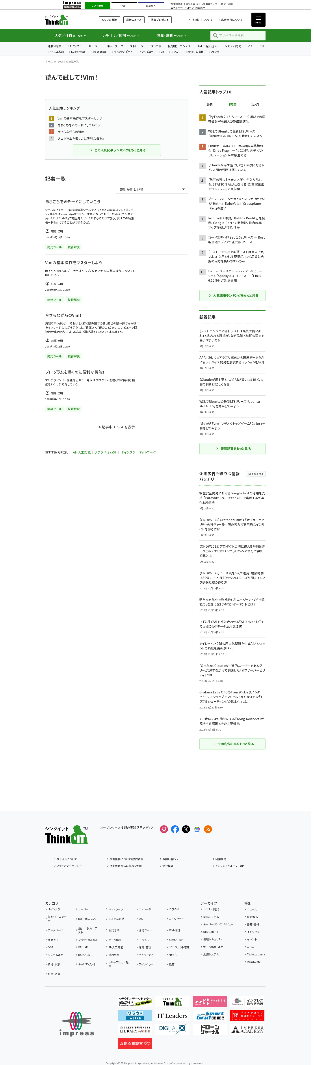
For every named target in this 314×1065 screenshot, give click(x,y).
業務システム (211, 917)
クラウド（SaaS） (106, 452)
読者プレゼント (160, 19)
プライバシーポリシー (69, 866)
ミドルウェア (176, 919)
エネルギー (177, 8)
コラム (250, 947)
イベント (252, 939)
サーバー (94, 46)
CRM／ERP (176, 940)
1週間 (232, 105)
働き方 (173, 955)
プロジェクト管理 (179, 947)
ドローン (189, 8)
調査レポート (211, 932)
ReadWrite (253, 962)
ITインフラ (75, 46)
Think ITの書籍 (195, 51)
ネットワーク (115, 46)
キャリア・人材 (86, 964)
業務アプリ (54, 940)
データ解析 (115, 940)
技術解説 (252, 917)
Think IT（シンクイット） (66, 20)
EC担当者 (189, 4)
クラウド (156, 46)
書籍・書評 (253, 924)
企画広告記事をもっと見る (233, 744)
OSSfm (215, 51)
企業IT (124, 5)
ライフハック (146, 964)
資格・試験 (54, 964)
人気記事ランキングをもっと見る (233, 295)
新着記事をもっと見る (233, 448)
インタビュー (147, 51)
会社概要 (167, 866)
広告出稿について (232, 19)
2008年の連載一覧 (68, 61)
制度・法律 (54, 974)
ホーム (48, 61)
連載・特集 (54, 46)
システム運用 (55, 955)
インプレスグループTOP (229, 866)
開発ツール (145, 930)
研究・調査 (227, 4)
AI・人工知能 (57, 51)
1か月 (255, 105)
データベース (55, 930)
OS (250, 46)
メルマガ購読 (109, 19)
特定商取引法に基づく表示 (126, 866)
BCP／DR (84, 955)
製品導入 (151, 5)
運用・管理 (145, 947)
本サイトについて (67, 859)
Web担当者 (177, 4)
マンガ (174, 51)
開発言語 (114, 930)
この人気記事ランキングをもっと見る (117, 150)
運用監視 (114, 955)
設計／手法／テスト (87, 930)
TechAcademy (256, 954)
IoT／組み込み (207, 46)
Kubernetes (78, 51)
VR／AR (83, 947)
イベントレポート (123, 51)
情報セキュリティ (213, 939)
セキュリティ (146, 955)
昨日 (210, 105)
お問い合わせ (170, 859)
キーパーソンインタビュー (218, 924)
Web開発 (174, 930)
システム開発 (233, 46)
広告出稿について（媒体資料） (127, 859)
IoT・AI (201, 4)
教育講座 (200, 8)
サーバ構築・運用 (213, 947)
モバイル (144, 940)
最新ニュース (134, 19)
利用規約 (220, 859)
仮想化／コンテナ (179, 46)
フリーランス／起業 (119, 964)
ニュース (252, 909)
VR (162, 51)
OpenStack (100, 51)
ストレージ (136, 46)
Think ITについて (202, 19)
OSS (50, 947)
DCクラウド (212, 4)
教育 (172, 964)
